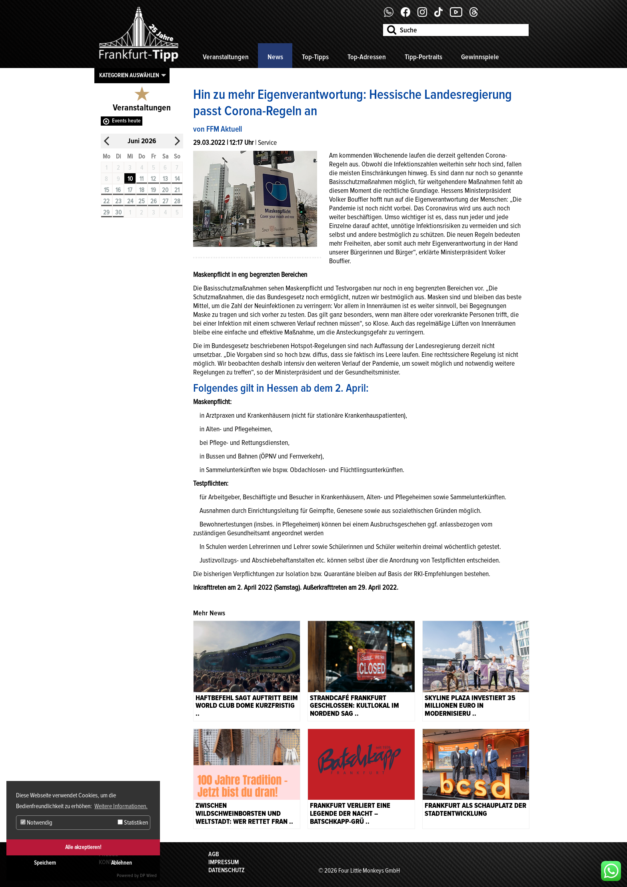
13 (165, 179)
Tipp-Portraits (423, 56)
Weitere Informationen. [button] (121, 806)
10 (130, 179)
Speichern (45, 862)
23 (118, 201)
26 (153, 201)
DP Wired (148, 876)
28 (177, 201)
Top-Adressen (366, 56)
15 (106, 190)
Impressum (223, 862)
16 (118, 190)
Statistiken (133, 823)
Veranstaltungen (226, 56)
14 (177, 179)
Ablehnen (121, 862)
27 (165, 201)
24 (130, 201)
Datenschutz (226, 870)
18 (141, 190)
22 (106, 201)
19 (153, 190)
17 (130, 190)
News (275, 56)
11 (142, 179)
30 (118, 212)
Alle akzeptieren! (83, 847)
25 (141, 201)
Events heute (126, 120)
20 (165, 190)
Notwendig (36, 823)
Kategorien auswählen (129, 75)
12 (153, 179)
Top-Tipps (315, 56)
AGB (213, 854)
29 (106, 212)
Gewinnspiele (480, 56)
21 (177, 190)
